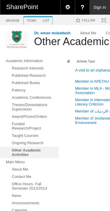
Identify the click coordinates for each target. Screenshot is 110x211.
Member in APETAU (92, 81)
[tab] (13, 19)
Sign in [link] (100, 7)
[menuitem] (67, 7)
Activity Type (86, 61)
